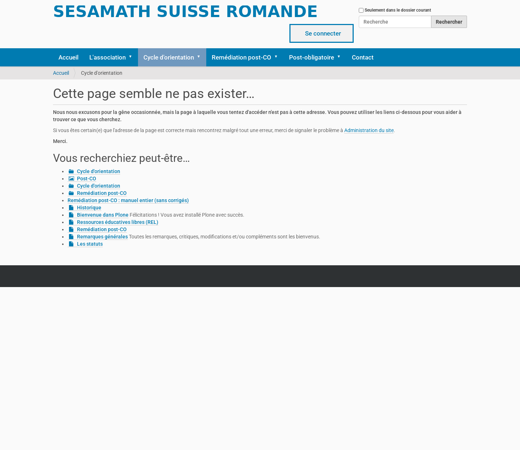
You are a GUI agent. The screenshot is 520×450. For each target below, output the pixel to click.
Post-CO (86, 178)
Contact (363, 57)
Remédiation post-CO (241, 57)
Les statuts (90, 244)
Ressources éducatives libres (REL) (117, 222)
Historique (89, 207)
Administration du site (369, 130)
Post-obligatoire (311, 57)
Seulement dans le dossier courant (398, 10)
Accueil (68, 57)
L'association (107, 57)
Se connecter (323, 33)
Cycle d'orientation (168, 57)
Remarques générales (102, 237)
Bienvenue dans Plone (103, 215)
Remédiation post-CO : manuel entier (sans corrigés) (128, 200)
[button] (133, 57)
